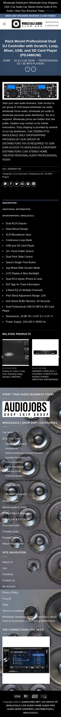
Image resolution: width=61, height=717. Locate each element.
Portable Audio (10, 531)
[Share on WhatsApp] (5, 184)
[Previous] (2, 363)
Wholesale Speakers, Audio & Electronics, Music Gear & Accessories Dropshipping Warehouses (29, 618)
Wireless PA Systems (16, 494)
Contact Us (8, 580)
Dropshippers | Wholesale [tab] (18, 216)
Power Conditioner (14, 466)
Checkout (7, 574)
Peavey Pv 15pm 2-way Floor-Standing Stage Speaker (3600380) (13, 374)
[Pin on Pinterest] (28, 184)
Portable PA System (15, 457)
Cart (4, 568)
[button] (4, 24)
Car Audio (7, 432)
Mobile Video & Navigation (17, 513)
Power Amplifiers (13, 462)
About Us (7, 562)
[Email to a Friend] (22, 184)
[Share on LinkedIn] (33, 184)
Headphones (11, 448)
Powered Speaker (14, 476)
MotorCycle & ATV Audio (16, 519)
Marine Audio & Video (14, 507)
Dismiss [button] (50, 10)
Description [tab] (9, 203)
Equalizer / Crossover (16, 444)
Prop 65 (6, 598)
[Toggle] (57, 432)
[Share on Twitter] (16, 184)
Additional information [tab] (16, 209)
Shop (5, 604)
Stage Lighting (12, 485)
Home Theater (10, 501)
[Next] (58, 363)
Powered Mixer (13, 471)
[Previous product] (33, 69)
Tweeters (10, 489)
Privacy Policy (10, 592)
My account (8, 586)
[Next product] (27, 69)
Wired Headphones (13, 543)
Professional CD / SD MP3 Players (23, 480)
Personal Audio (10, 525)
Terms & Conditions (13, 611)
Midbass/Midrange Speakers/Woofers (24, 453)
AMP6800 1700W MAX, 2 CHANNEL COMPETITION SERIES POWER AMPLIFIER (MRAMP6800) (45, 375)
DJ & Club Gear (24, 60)
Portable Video (10, 537)
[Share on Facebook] (11, 184)
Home (6, 60)
